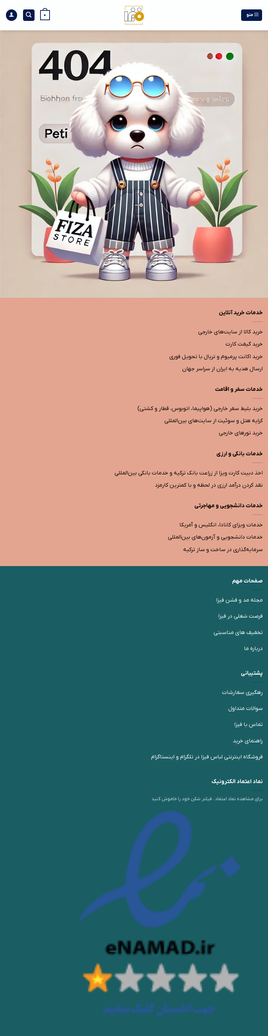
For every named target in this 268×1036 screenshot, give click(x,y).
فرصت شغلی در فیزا (240, 616)
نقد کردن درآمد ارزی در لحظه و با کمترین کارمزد (209, 485)
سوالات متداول (245, 708)
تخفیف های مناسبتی (238, 632)
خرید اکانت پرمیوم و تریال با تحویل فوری (216, 356)
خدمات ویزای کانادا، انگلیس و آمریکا (221, 524)
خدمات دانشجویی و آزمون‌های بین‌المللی (215, 537)
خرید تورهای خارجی (241, 433)
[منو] (251, 15)
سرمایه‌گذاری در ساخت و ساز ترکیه (223, 549)
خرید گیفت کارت (244, 344)
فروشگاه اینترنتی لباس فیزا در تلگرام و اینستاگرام (207, 756)
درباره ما (253, 648)
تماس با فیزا (248, 724)
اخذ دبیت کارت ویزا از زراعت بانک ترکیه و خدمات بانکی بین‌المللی (188, 473)
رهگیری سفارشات (242, 692)
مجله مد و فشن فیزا (239, 600)
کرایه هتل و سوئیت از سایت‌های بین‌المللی (213, 420)
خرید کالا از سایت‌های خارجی (230, 331)
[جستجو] (29, 15)
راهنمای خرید (248, 740)
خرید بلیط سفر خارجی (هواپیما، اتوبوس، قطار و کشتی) (200, 408)
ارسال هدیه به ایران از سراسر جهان (222, 368)
